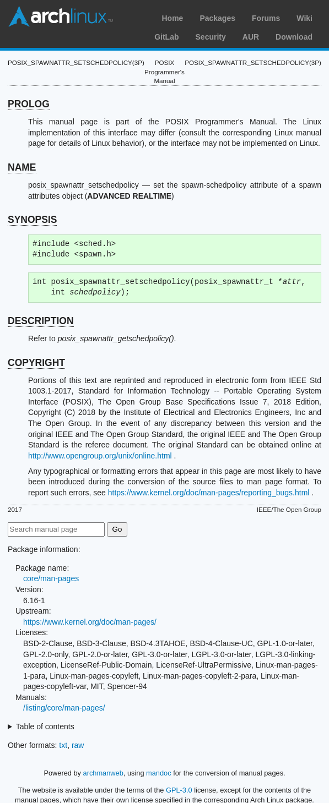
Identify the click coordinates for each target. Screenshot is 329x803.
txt (63, 745)
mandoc (158, 773)
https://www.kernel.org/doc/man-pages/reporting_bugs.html (209, 492)
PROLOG (29, 104)
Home (172, 18)
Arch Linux (60, 17)
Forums (266, 18)
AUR (250, 36)
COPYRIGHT (36, 362)
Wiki (304, 18)
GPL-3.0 (179, 790)
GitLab (166, 36)
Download (294, 36)
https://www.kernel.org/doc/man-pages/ (90, 622)
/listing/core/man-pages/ (64, 707)
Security (211, 36)
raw (78, 745)
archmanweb (103, 773)
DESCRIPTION (41, 320)
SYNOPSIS (32, 219)
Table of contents (45, 726)
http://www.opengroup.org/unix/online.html (100, 455)
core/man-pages (51, 578)
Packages (217, 18)
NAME (22, 167)
